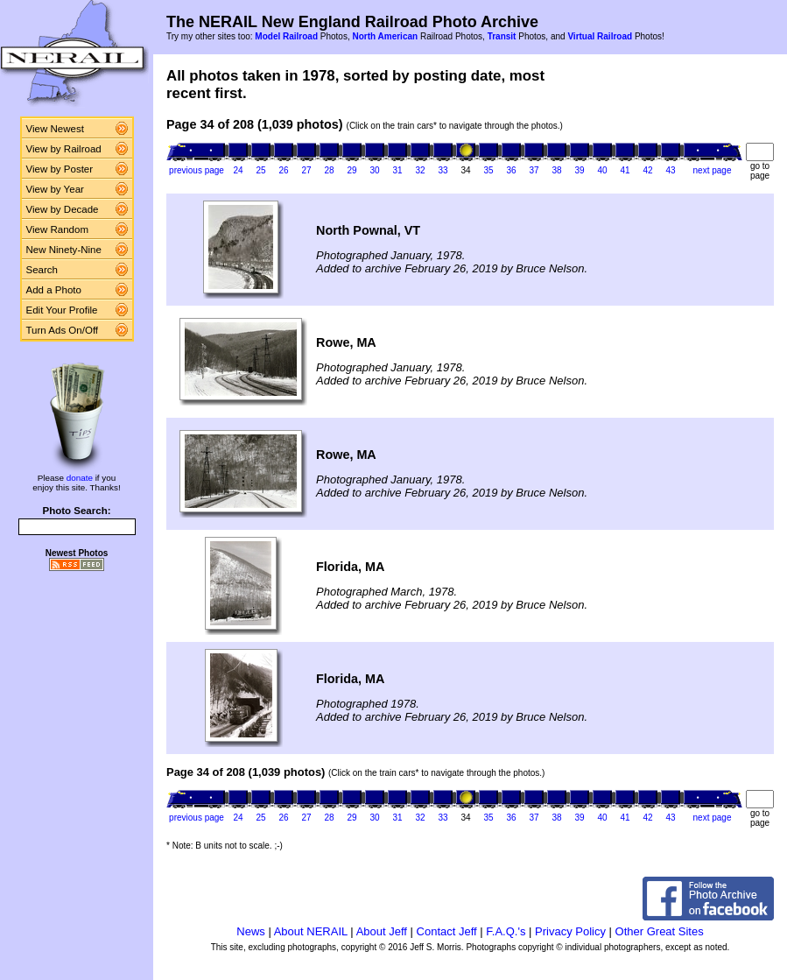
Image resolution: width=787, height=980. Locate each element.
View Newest (55, 128)
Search (42, 269)
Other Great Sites (659, 931)
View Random (57, 229)
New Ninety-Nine (64, 249)
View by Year (55, 189)
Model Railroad (286, 36)
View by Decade (62, 209)
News (250, 931)
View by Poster (60, 169)
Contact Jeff (447, 931)
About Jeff (381, 931)
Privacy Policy (570, 931)
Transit (502, 36)
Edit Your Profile (62, 310)
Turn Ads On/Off (62, 330)
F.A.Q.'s (505, 931)
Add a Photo (53, 290)
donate (80, 478)
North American (385, 36)
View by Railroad (64, 149)
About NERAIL (311, 931)
